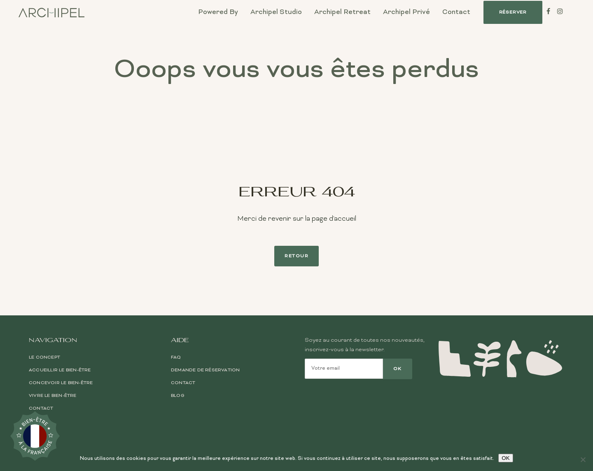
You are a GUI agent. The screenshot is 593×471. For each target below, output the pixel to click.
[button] (512, 12)
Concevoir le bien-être (61, 383)
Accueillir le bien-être (60, 370)
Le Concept (44, 357)
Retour (296, 256)
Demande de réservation (205, 370)
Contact (41, 408)
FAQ (176, 357)
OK (505, 458)
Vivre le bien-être (53, 396)
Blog (177, 396)
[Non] (583, 459)
